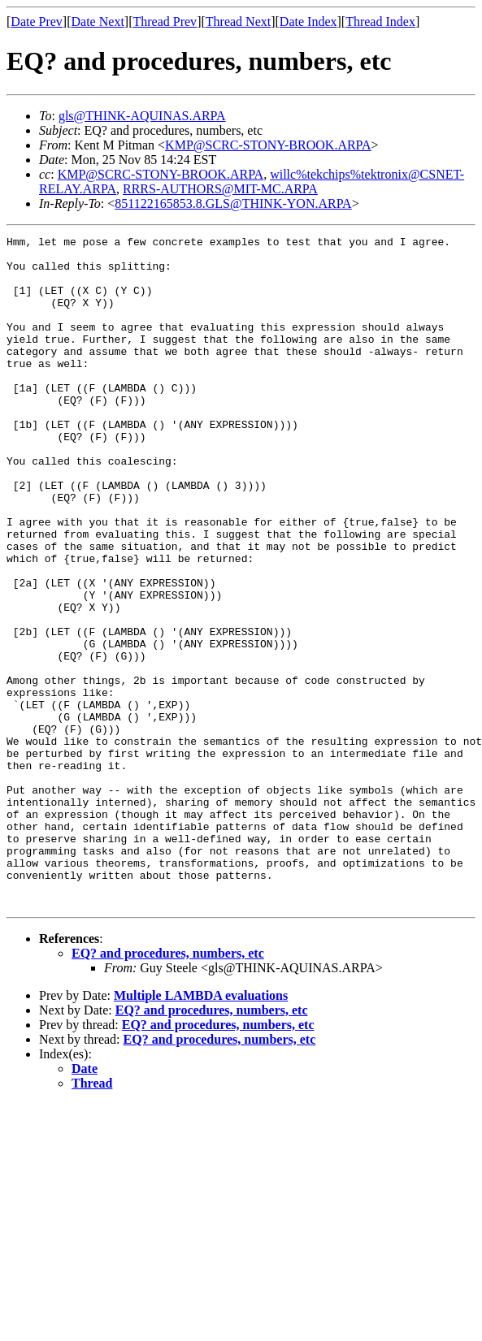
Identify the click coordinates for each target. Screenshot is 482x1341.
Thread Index (380, 21)
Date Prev (37, 21)
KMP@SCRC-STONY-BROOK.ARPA (268, 145)
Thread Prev (164, 21)
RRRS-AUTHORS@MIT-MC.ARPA (220, 189)
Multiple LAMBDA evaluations (201, 1129)
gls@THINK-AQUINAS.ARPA (142, 116)
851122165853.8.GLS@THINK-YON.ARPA (233, 203)
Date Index (308, 21)
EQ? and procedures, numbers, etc (168, 1087)
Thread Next (238, 21)
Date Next (98, 21)
